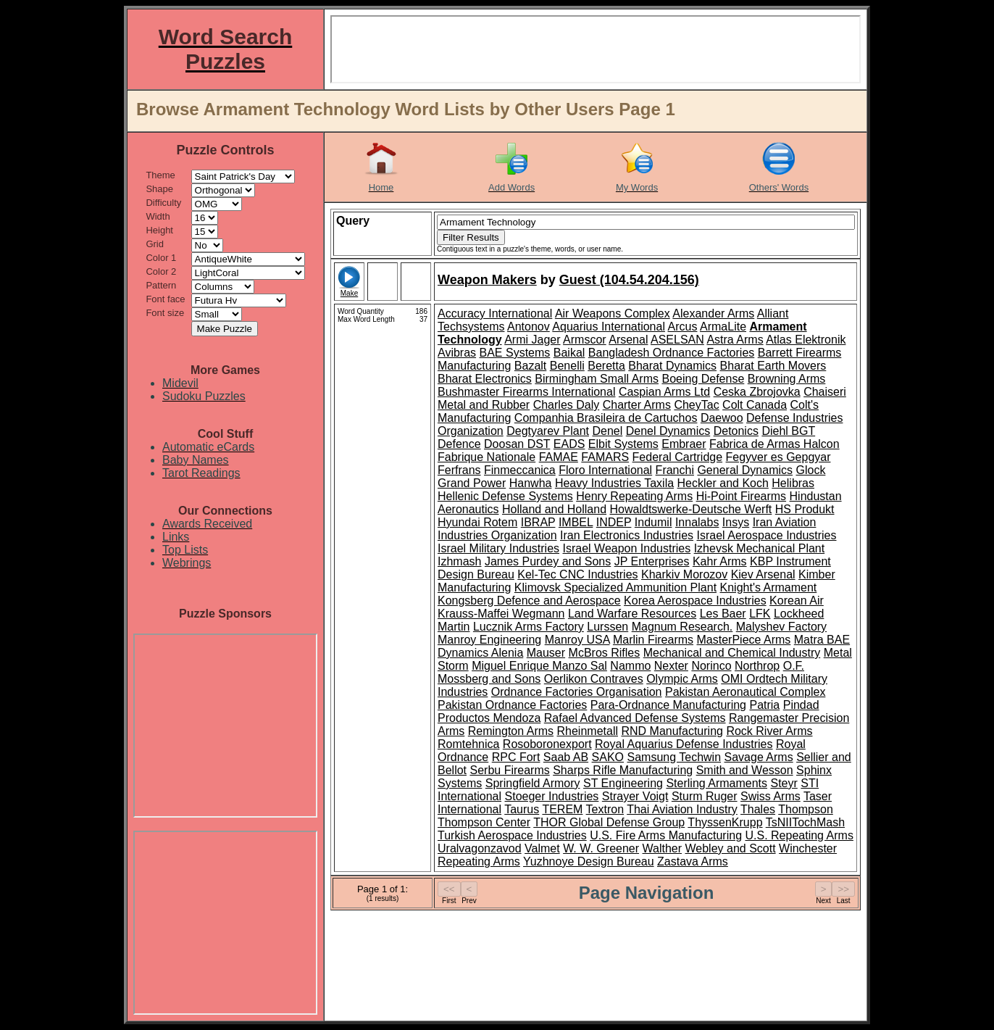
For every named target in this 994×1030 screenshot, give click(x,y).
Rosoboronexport (547, 744)
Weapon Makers (487, 280)
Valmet (542, 848)
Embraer (683, 444)
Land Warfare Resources (632, 613)
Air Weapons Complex (612, 313)
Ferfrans (459, 470)
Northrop (757, 666)
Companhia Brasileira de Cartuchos (606, 418)
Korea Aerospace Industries (695, 600)
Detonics (736, 431)
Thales (757, 809)
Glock (810, 470)
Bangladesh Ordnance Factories (671, 352)
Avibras (457, 352)
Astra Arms (734, 339)
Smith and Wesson (744, 770)
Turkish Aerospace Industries (512, 835)
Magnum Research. (682, 626)
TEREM (562, 809)
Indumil (653, 522)
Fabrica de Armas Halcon (774, 444)
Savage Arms (758, 757)
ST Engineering (623, 783)
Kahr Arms (720, 561)
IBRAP (538, 522)
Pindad (801, 705)
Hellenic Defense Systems (505, 496)
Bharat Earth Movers (773, 366)
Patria (764, 705)
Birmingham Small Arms (597, 379)
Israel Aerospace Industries (767, 535)
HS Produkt (805, 509)
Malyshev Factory (781, 626)
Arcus (683, 326)
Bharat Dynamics (672, 366)
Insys (735, 522)
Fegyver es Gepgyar (778, 457)
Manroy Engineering (489, 640)
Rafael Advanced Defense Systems (635, 718)
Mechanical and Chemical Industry (732, 653)
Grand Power (472, 483)
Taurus (521, 809)
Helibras (793, 483)
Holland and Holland (554, 509)
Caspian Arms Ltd (664, 392)
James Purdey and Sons (548, 561)
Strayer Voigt (635, 796)
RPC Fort (516, 757)
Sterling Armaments (716, 783)
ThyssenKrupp (725, 822)
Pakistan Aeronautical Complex (745, 692)
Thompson (805, 809)
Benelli (567, 366)
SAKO (608, 757)
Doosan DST (517, 444)
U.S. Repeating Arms (799, 835)
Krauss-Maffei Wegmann (501, 613)
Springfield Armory (532, 783)
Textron (605, 809)
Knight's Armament (768, 587)
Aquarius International (608, 326)
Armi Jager (532, 339)
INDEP (614, 522)
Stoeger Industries (552, 796)
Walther (662, 848)
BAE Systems (515, 352)
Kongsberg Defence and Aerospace (529, 600)
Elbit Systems (623, 444)
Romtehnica (468, 744)
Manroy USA (577, 640)
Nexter (671, 666)
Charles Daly (566, 405)
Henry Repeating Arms (634, 496)
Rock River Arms (769, 731)
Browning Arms (787, 379)
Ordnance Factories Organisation (576, 692)
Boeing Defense (702, 379)
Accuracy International (495, 313)
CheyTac (696, 405)
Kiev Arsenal (763, 574)
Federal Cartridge (677, 457)
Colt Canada (754, 405)
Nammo (630, 666)
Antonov (528, 326)
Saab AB (565, 757)
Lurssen (607, 626)
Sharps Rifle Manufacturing (623, 770)
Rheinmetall (587, 731)
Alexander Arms (713, 313)
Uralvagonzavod (480, 848)
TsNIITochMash (805, 822)
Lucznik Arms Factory (528, 626)
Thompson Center (484, 822)
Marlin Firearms (653, 640)
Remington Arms (511, 731)
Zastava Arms (692, 861)
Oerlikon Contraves (593, 679)
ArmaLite (723, 326)
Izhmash (459, 561)
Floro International (605, 470)
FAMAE (558, 457)
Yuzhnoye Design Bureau (588, 861)
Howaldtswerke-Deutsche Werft (691, 509)
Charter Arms (637, 405)
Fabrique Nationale (486, 457)
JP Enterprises (652, 561)
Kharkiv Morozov (684, 574)
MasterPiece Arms (744, 640)
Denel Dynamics (668, 431)
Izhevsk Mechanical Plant (759, 548)
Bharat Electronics (485, 379)
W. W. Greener (601, 848)
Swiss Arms (770, 796)
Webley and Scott (730, 848)
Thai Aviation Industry (682, 809)
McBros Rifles (604, 653)
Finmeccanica (520, 470)
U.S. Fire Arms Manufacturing (666, 835)
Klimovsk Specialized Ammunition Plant (615, 587)
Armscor (584, 339)
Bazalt (530, 366)
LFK (759, 613)
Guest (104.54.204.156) (629, 280)
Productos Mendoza (489, 718)
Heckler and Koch (723, 483)
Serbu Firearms (509, 770)
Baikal (569, 352)
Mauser (546, 653)
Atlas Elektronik (805, 339)
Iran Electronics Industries (626, 535)
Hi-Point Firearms (741, 496)
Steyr (783, 783)
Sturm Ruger (705, 796)
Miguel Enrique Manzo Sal (539, 666)
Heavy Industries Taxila (614, 483)
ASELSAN (677, 339)
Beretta (606, 366)
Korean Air (796, 600)
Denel (607, 431)
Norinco (711, 666)
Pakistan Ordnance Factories (512, 705)
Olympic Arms (682, 679)
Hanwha (530, 483)
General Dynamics (745, 470)
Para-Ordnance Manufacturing (668, 705)
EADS (569, 444)
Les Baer (723, 613)
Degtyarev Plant (547, 431)
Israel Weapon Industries (627, 548)
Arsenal (628, 339)
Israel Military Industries (498, 548)
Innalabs (697, 522)
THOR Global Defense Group (609, 822)
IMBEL (576, 522)
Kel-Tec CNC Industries (577, 574)
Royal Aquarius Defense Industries (683, 744)
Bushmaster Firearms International (526, 392)
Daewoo (722, 418)
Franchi (675, 470)
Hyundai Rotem (477, 522)
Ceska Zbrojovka (757, 392)
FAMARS (605, 457)
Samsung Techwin (674, 757)
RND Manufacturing (672, 731)
